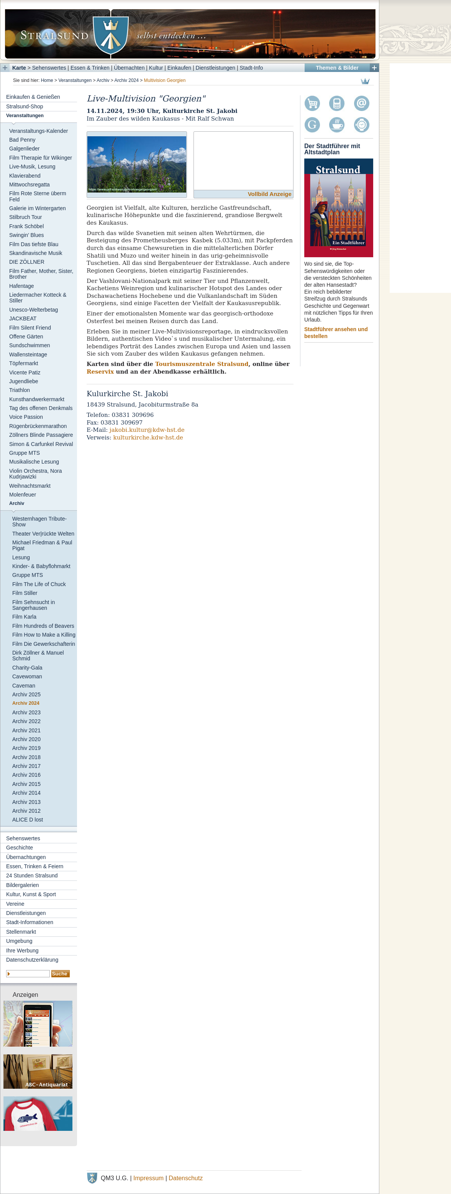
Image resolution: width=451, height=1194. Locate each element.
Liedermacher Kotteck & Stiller (37, 298)
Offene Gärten (26, 336)
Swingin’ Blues (26, 235)
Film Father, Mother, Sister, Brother (41, 274)
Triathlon (19, 390)
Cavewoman (27, 676)
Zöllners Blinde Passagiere (41, 435)
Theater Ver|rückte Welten (43, 534)
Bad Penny (22, 140)
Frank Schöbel (26, 226)
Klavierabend (25, 176)
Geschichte (19, 847)
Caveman (23, 686)
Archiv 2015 (26, 784)
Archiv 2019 (26, 748)
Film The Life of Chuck (39, 584)
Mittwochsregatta (29, 184)
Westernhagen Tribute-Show (39, 522)
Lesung (21, 557)
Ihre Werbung (22, 950)
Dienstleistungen (216, 68)
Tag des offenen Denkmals (41, 408)
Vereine (15, 904)
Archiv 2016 (26, 775)
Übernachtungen (26, 857)
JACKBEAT (22, 318)
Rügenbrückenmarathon (38, 426)
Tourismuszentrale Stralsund (201, 364)
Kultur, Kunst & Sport (31, 894)
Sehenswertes (49, 68)
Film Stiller (24, 593)
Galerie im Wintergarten (37, 208)
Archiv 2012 (26, 811)
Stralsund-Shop (24, 106)
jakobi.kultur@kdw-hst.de (147, 429)
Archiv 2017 (26, 766)
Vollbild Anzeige (270, 194)
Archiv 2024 (127, 80)
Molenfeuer (22, 495)
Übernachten (129, 68)
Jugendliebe (23, 381)
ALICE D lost (27, 820)
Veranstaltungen (75, 80)
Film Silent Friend (30, 328)
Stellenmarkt (21, 932)
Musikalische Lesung (34, 462)
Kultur (156, 68)
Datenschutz (186, 1178)
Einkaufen (179, 68)
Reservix (100, 371)
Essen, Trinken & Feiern (34, 866)
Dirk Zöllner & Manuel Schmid (38, 656)
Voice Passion (26, 417)
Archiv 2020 (26, 739)
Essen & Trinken (90, 68)
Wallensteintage (28, 354)
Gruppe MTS (24, 453)
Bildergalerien (22, 885)
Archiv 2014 (26, 793)
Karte (19, 68)
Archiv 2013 (26, 802)
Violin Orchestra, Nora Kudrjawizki (35, 474)
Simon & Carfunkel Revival (41, 444)
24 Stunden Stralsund (32, 875)
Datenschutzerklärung (32, 960)
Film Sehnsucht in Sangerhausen (33, 605)
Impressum (148, 1178)
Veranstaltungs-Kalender (38, 131)
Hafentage (21, 286)
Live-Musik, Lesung (32, 166)
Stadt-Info (251, 68)
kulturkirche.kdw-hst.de (148, 437)
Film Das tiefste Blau (33, 244)
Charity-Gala (27, 668)
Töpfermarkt (23, 363)
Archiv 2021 (26, 730)
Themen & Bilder (337, 68)
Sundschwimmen (29, 345)
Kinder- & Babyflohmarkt (41, 566)
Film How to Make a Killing (43, 635)
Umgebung (19, 941)
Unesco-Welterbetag (33, 310)
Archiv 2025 (26, 694)
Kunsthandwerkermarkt (36, 399)
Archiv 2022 (26, 721)
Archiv (103, 80)
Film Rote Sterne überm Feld (37, 196)
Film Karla (24, 617)
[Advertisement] (420, 178)
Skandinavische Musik (35, 253)
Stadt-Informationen (29, 922)
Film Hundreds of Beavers (43, 626)
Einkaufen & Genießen (33, 97)
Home (47, 80)
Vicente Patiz (24, 372)
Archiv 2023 (26, 712)
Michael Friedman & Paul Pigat (42, 545)
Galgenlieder (24, 148)
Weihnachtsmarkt (30, 486)
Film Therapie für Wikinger (40, 158)
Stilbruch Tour (25, 217)
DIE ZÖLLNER (26, 262)
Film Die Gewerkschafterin (43, 644)
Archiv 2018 (26, 757)
